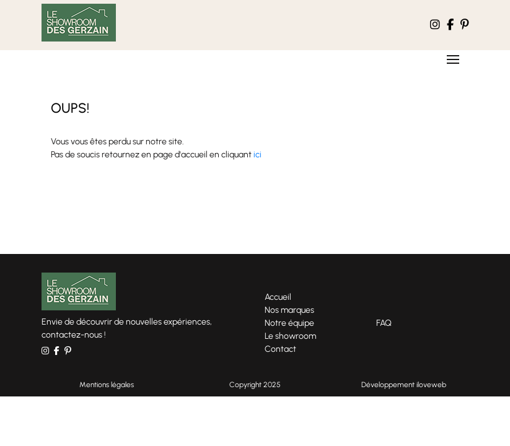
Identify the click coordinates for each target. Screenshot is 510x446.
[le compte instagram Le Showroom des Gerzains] (435, 25)
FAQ (384, 323)
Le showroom (290, 336)
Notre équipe (289, 323)
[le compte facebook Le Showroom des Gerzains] (450, 25)
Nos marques (289, 310)
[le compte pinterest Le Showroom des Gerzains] (464, 25)
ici (257, 154)
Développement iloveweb (403, 384)
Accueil (278, 297)
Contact (280, 349)
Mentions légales (106, 384)
